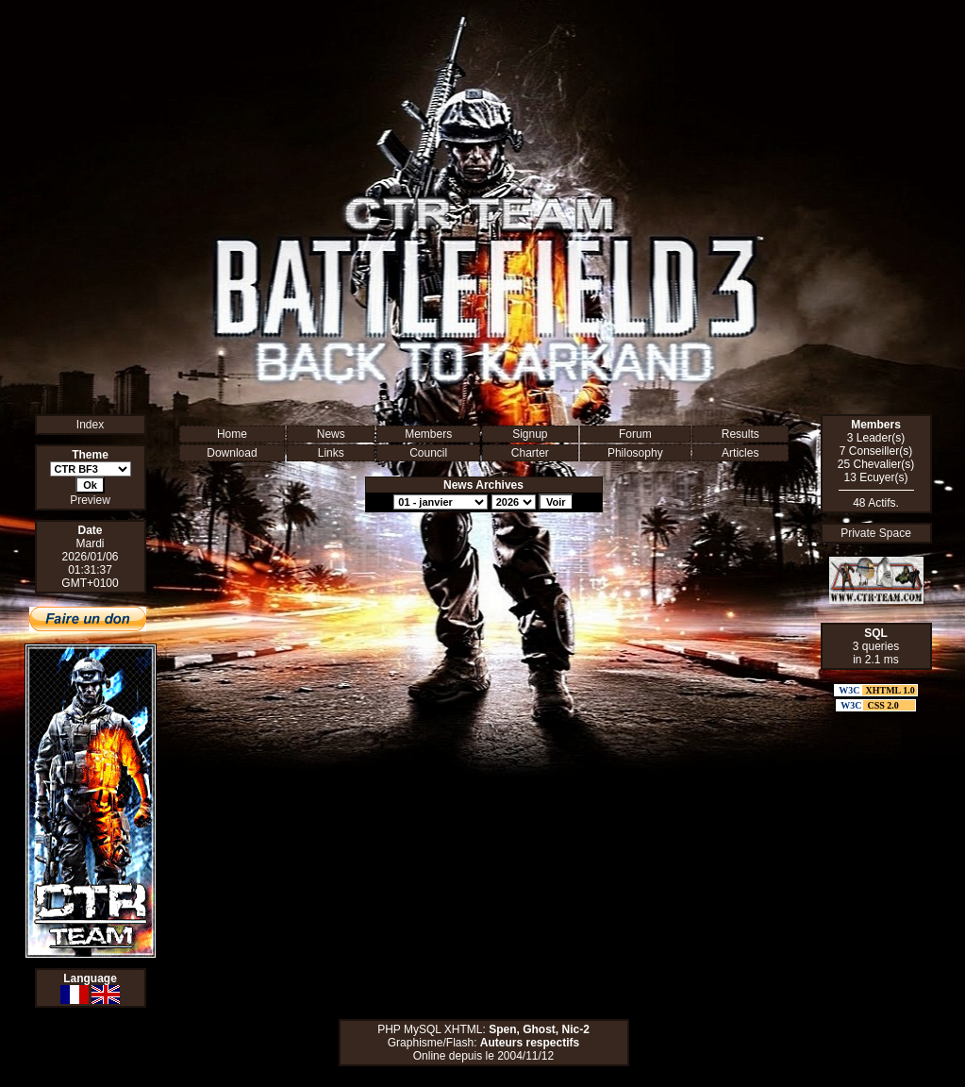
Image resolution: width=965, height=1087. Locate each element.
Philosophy (635, 453)
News (331, 434)
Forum (635, 434)
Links (331, 453)
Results (740, 434)
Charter (530, 453)
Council (428, 453)
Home (232, 434)
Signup (529, 434)
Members (428, 434)
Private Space (875, 533)
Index (90, 424)
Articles (740, 453)
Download (232, 453)
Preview (90, 500)
